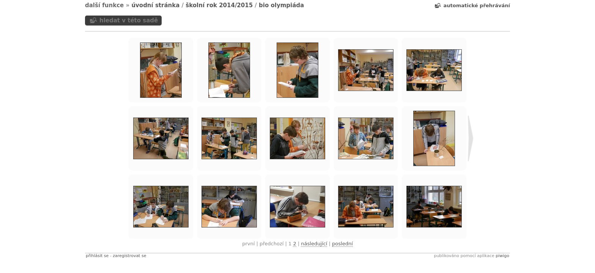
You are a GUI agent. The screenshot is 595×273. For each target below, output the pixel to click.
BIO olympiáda (281, 5)
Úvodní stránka (155, 5)
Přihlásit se (97, 255)
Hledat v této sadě (128, 20)
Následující (314, 243)
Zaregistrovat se (129, 255)
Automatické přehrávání (477, 5)
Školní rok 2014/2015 (219, 5)
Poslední (342, 243)
